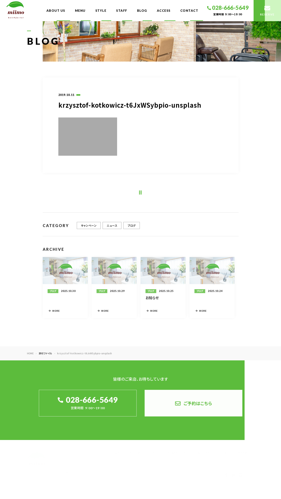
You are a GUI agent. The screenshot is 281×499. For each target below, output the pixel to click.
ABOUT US (55, 10)
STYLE (101, 10)
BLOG (142, 10)
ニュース (112, 227)
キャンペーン (89, 227)
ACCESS (164, 10)
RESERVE (244, 452)
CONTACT (189, 10)
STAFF (121, 10)
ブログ (131, 227)
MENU (80, 10)
